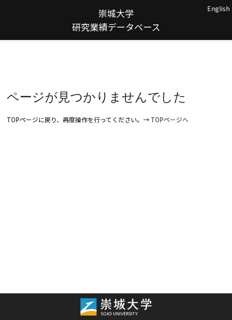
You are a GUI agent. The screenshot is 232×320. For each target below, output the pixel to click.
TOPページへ (169, 119)
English (218, 8)
